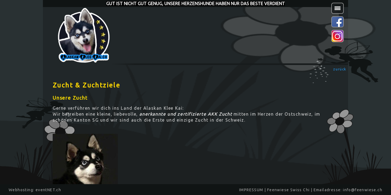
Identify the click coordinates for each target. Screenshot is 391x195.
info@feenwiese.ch (362, 190)
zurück (339, 69)
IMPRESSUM (251, 190)
